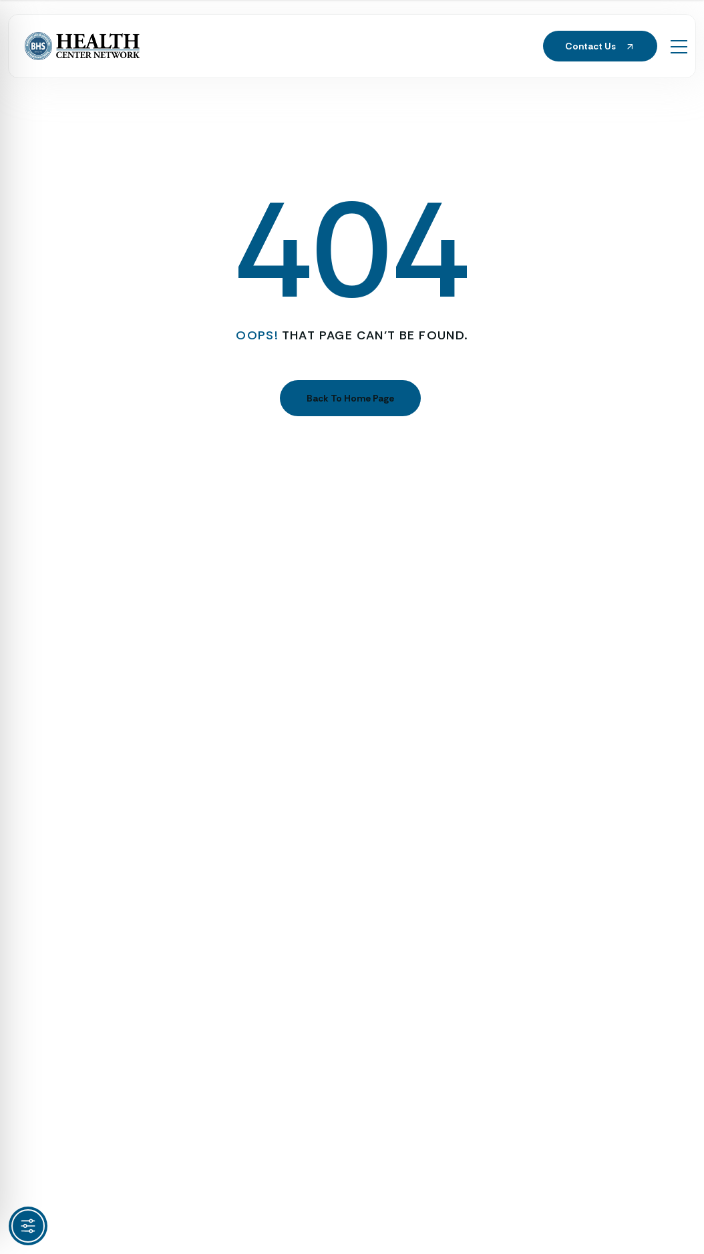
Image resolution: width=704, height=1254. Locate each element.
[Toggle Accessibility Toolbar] (28, 1226)
